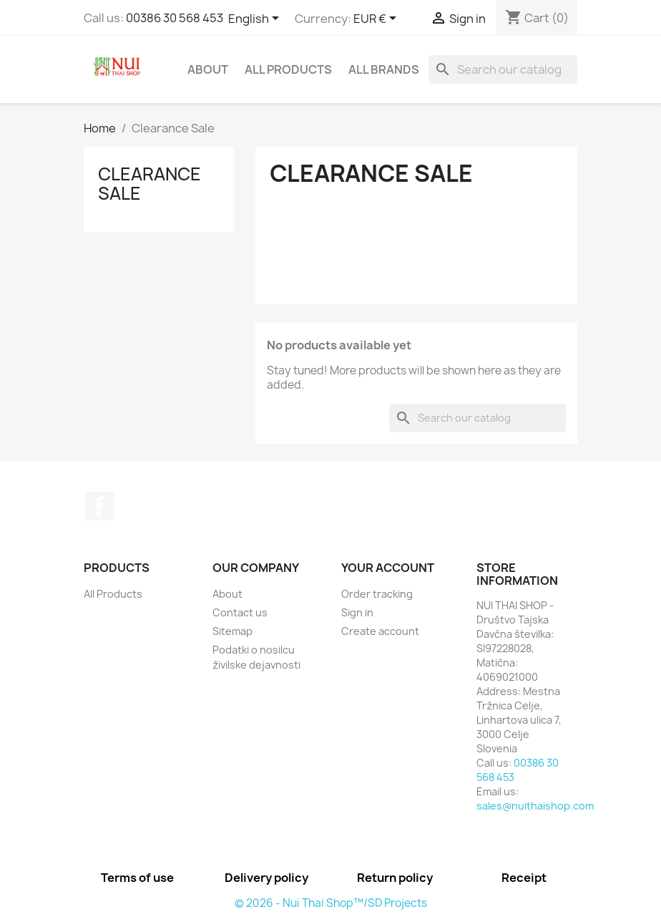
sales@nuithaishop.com (535, 805)
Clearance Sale (149, 183)
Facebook (99, 506)
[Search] (503, 69)
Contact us (240, 612)
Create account (380, 631)
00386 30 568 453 (174, 18)
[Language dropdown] (256, 19)
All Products (288, 69)
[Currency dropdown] (377, 19)
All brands (383, 69)
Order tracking (377, 594)
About (207, 69)
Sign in (357, 612)
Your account (387, 568)
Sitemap (232, 631)
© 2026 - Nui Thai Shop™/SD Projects (331, 903)
